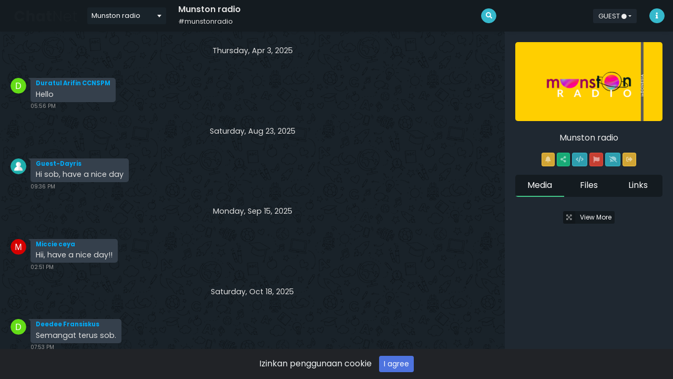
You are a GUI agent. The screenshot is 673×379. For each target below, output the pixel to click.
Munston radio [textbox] (115, 16)
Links (638, 185)
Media (539, 185)
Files (589, 185)
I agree (396, 363)
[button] (615, 15)
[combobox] (126, 15)
